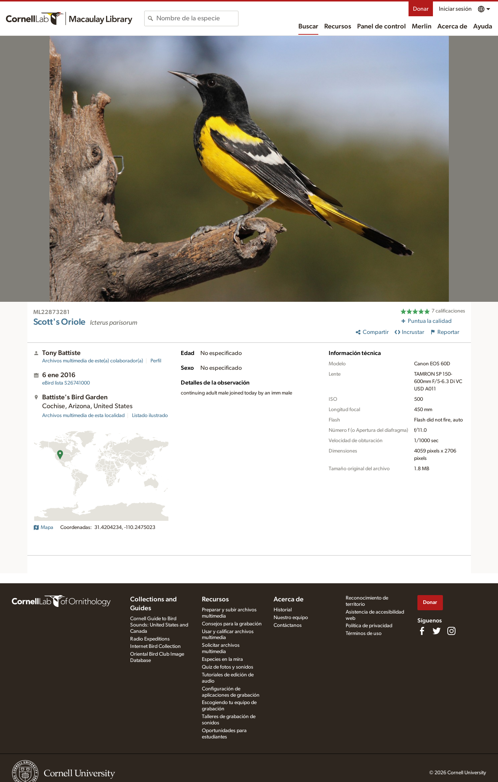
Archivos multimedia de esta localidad (83, 415)
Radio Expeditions (150, 639)
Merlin (421, 26)
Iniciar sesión (455, 9)
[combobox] (197, 18)
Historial (283, 609)
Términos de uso (364, 633)
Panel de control (381, 26)
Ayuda (482, 26)
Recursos (337, 26)
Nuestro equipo (291, 617)
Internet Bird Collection (155, 646)
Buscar (308, 26)
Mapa (43, 527)
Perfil (155, 360)
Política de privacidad (369, 625)
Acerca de (452, 26)
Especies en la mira (222, 659)
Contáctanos (288, 625)
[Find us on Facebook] (421, 630)
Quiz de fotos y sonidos (227, 667)
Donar (420, 9)
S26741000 (66, 383)
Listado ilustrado (150, 415)
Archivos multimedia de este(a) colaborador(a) (92, 360)
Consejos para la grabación (232, 623)
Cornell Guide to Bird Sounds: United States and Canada (159, 625)
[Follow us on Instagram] (451, 630)
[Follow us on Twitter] (436, 630)
